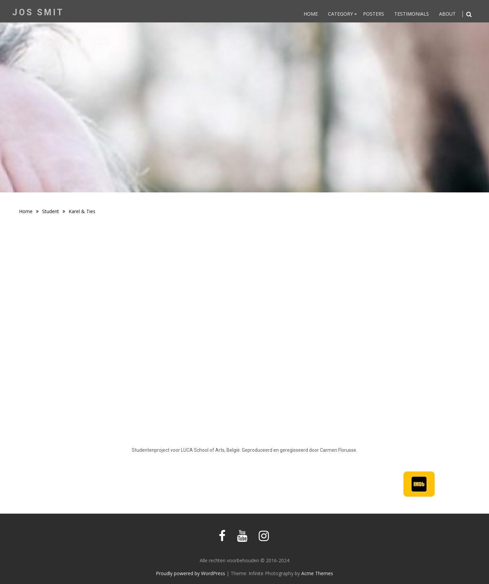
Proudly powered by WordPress (190, 573)
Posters (373, 14)
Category (340, 14)
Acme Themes (317, 573)
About (447, 14)
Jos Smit (38, 12)
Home (311, 14)
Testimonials (411, 14)
